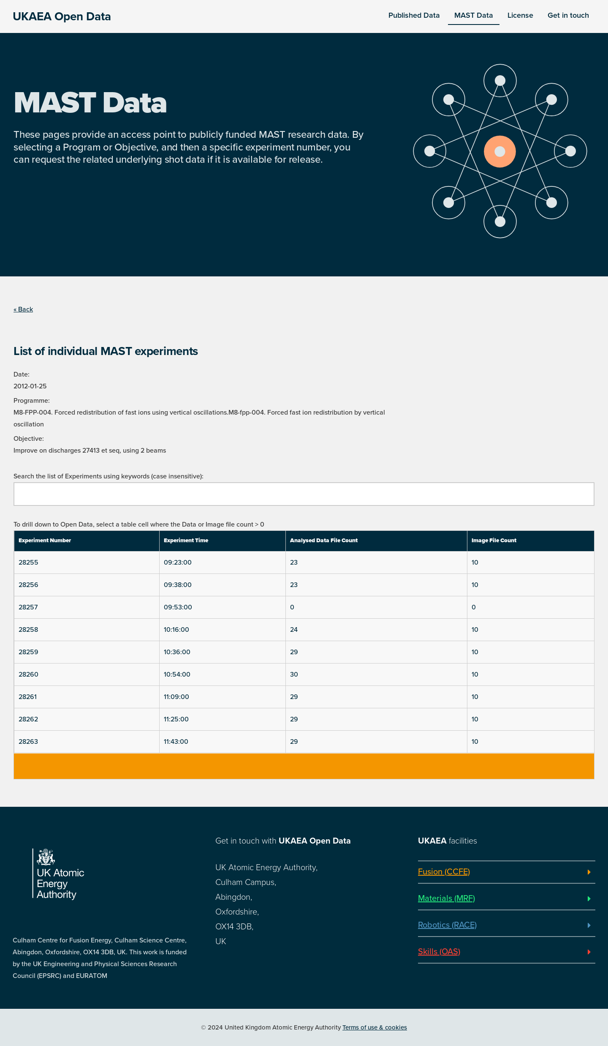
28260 (28, 674)
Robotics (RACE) (447, 925)
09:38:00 (178, 585)
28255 (28, 562)
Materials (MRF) (446, 898)
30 (294, 674)
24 (294, 629)
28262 (28, 719)
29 (294, 652)
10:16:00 (176, 629)
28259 (28, 652)
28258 (28, 629)
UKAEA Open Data (62, 16)
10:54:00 (177, 674)
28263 (28, 741)
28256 (28, 585)
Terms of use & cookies (374, 1027)
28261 (28, 697)
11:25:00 (176, 719)
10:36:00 (177, 652)
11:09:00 (176, 697)
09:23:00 (178, 562)
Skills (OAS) (439, 952)
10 (475, 562)
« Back (23, 309)
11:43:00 (176, 741)
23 (294, 562)
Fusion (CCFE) (444, 872)
